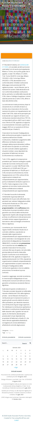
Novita (11, 330)
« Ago (16, 367)
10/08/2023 (16, 61)
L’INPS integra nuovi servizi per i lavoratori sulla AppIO (16, 397)
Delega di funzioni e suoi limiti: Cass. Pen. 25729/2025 (16, 379)
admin (10, 61)
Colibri (16, 420)
